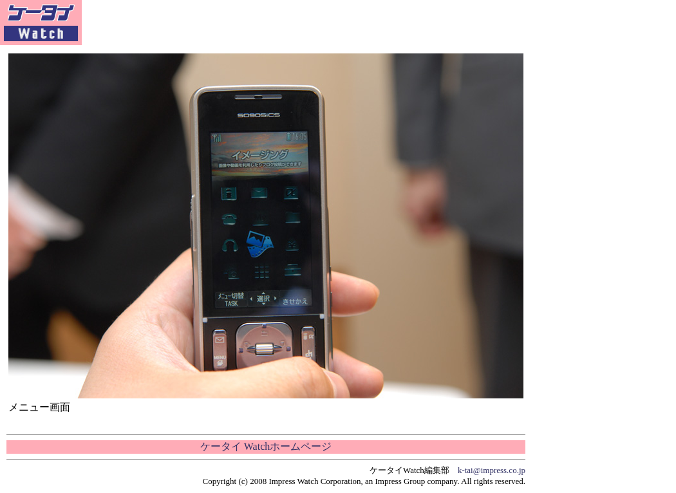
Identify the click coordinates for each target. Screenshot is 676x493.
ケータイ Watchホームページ (266, 446)
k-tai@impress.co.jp (491, 470)
